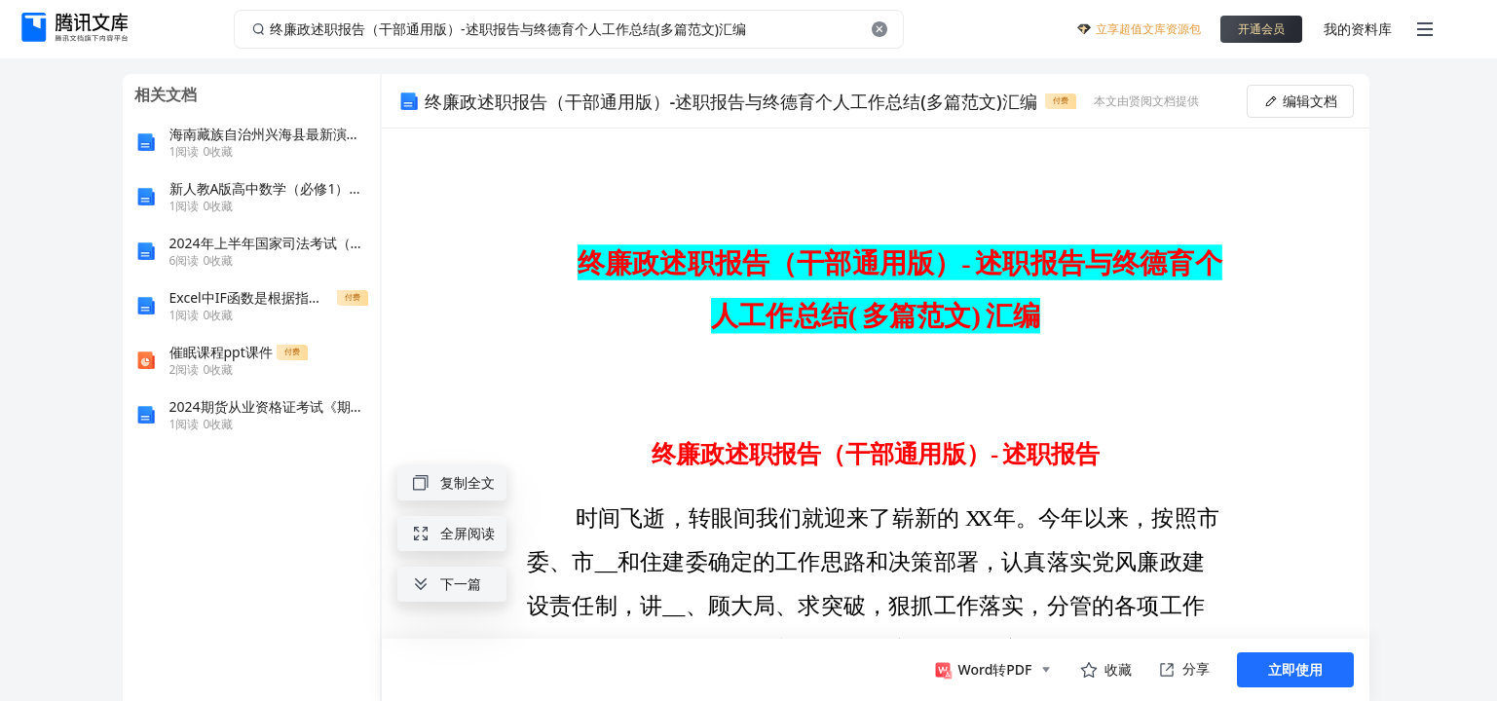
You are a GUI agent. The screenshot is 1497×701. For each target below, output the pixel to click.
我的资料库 (1358, 28)
